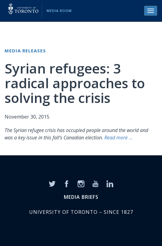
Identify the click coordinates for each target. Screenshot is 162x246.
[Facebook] (66, 183)
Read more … (118, 137)
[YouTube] (95, 183)
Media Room (59, 10)
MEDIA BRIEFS (81, 197)
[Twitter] (52, 183)
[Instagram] (81, 183)
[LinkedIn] (110, 183)
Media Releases (25, 50)
